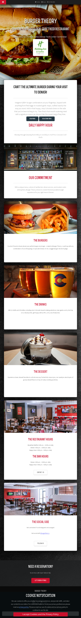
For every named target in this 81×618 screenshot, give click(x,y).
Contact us (40, 472)
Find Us (38, 2)
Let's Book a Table (40, 580)
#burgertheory (44, 533)
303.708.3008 (51, 2)
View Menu (32, 119)
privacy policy (24, 607)
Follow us (40, 543)
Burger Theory (40, 591)
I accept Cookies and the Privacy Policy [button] (40, 614)
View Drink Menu (47, 119)
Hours (44, 2)
